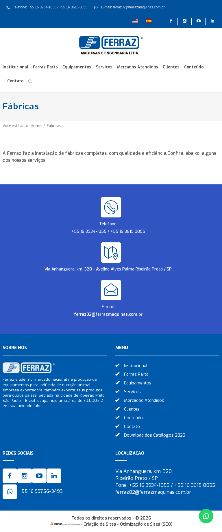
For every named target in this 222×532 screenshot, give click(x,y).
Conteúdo (194, 67)
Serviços (104, 67)
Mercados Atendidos (137, 67)
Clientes (171, 67)
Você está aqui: (16, 125)
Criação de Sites (100, 524)
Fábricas (54, 125)
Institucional (15, 67)
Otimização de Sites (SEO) (146, 524)
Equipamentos (76, 67)
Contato (15, 81)
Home (36, 125)
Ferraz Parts (45, 67)
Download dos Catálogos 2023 (154, 435)
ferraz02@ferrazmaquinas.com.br (108, 314)
